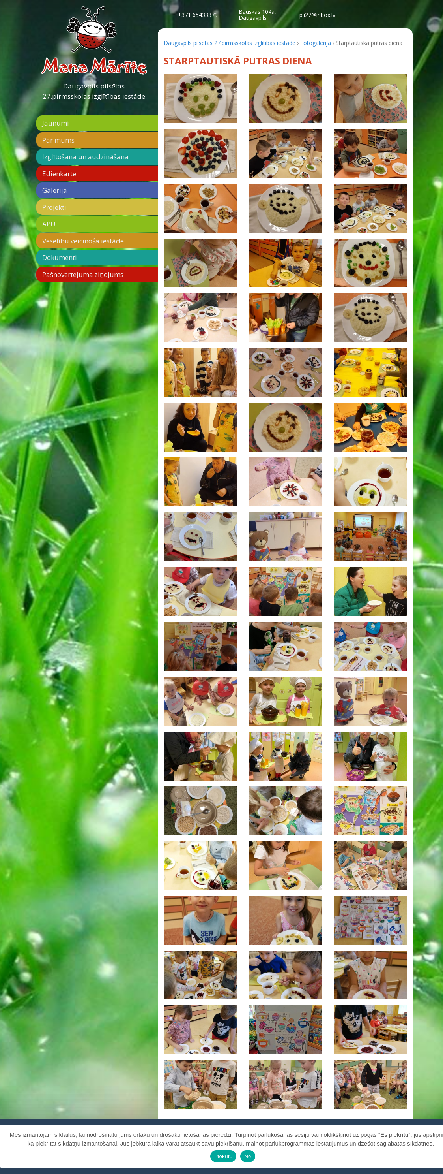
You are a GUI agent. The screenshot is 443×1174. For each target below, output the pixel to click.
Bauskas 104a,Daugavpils (257, 14)
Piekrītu (223, 1156)
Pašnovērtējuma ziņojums (82, 274)
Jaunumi (55, 123)
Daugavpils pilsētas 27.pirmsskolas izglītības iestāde (94, 91)
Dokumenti (59, 257)
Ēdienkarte (59, 173)
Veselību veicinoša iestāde (83, 240)
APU (49, 223)
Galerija (54, 190)
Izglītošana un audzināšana (85, 156)
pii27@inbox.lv (317, 15)
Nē (247, 1156)
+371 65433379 (198, 15)
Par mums (58, 140)
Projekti (54, 207)
